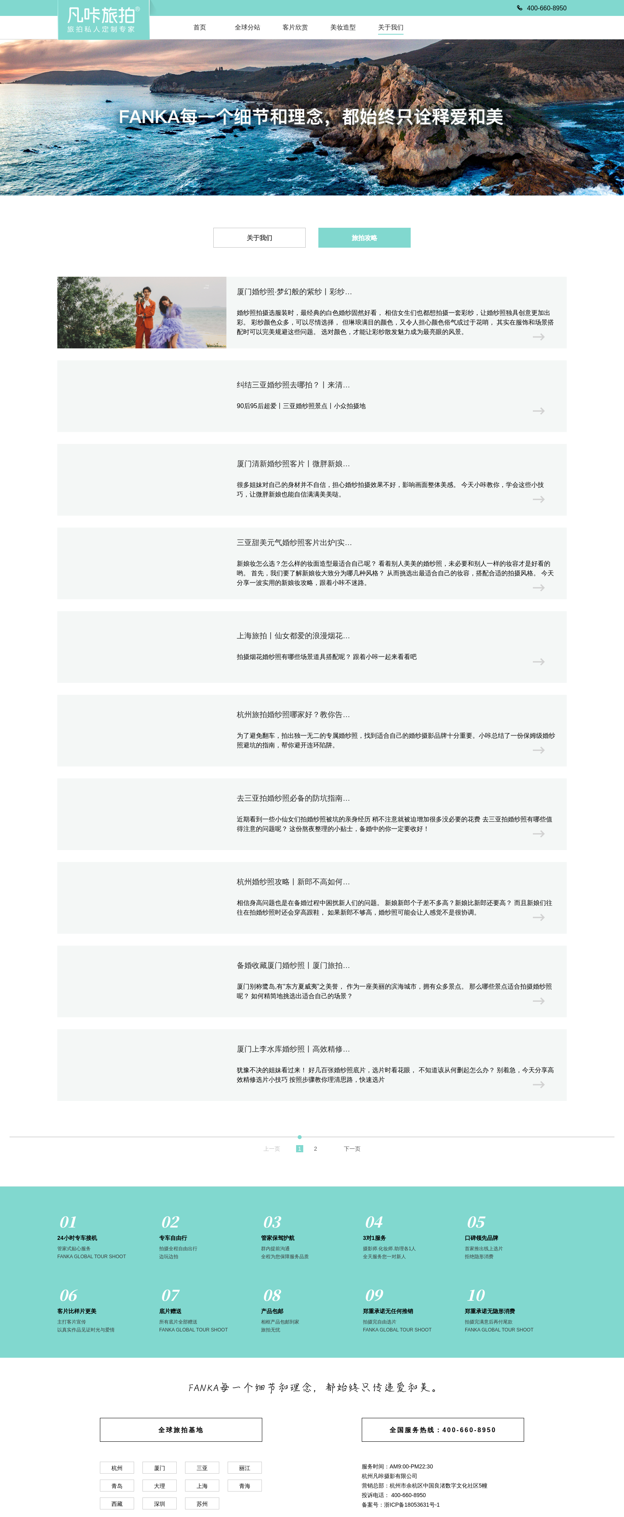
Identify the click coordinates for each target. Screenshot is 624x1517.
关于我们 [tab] (259, 238)
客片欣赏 (295, 27)
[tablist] (312, 237)
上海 (202, 1486)
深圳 (159, 1504)
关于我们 (391, 27)
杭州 (117, 1468)
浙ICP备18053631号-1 (412, 1504)
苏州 (202, 1504)
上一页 (271, 1149)
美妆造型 (343, 27)
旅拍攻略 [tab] (364, 238)
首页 (199, 27)
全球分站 (247, 27)
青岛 (117, 1486)
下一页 (352, 1149)
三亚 (202, 1468)
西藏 (117, 1504)
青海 (244, 1486)
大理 (159, 1486)
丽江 (244, 1468)
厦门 (159, 1468)
